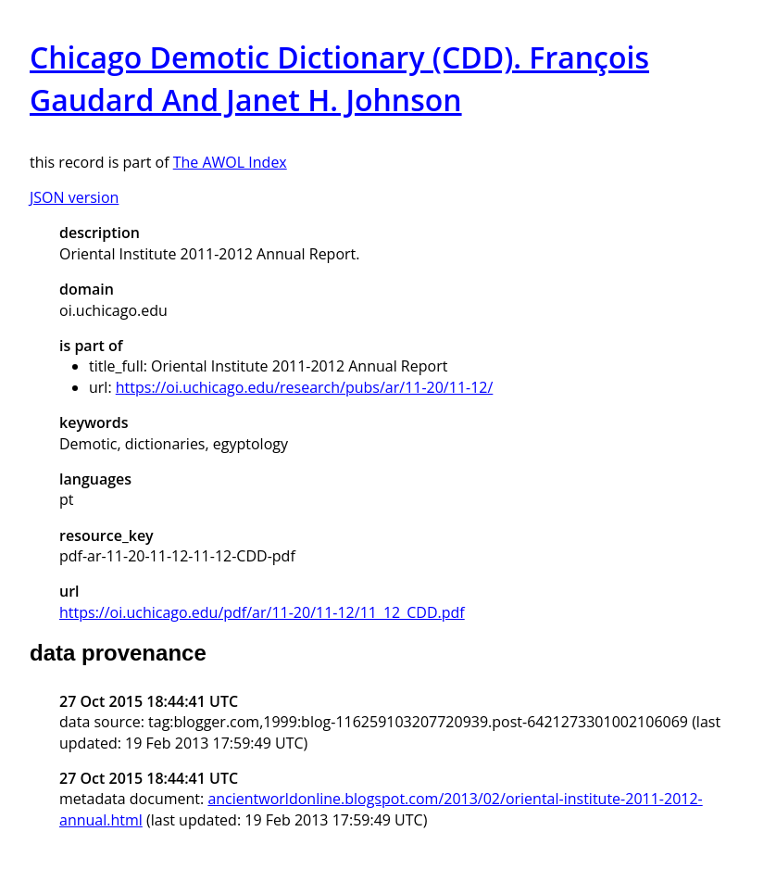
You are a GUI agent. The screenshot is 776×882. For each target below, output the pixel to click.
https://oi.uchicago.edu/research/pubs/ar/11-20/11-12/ (305, 387)
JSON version (74, 197)
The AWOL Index (230, 162)
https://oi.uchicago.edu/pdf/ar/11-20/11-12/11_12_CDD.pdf (262, 612)
